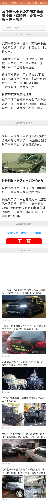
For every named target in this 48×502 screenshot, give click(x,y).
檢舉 (17, 28)
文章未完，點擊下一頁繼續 (24, 233)
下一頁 (24, 241)
